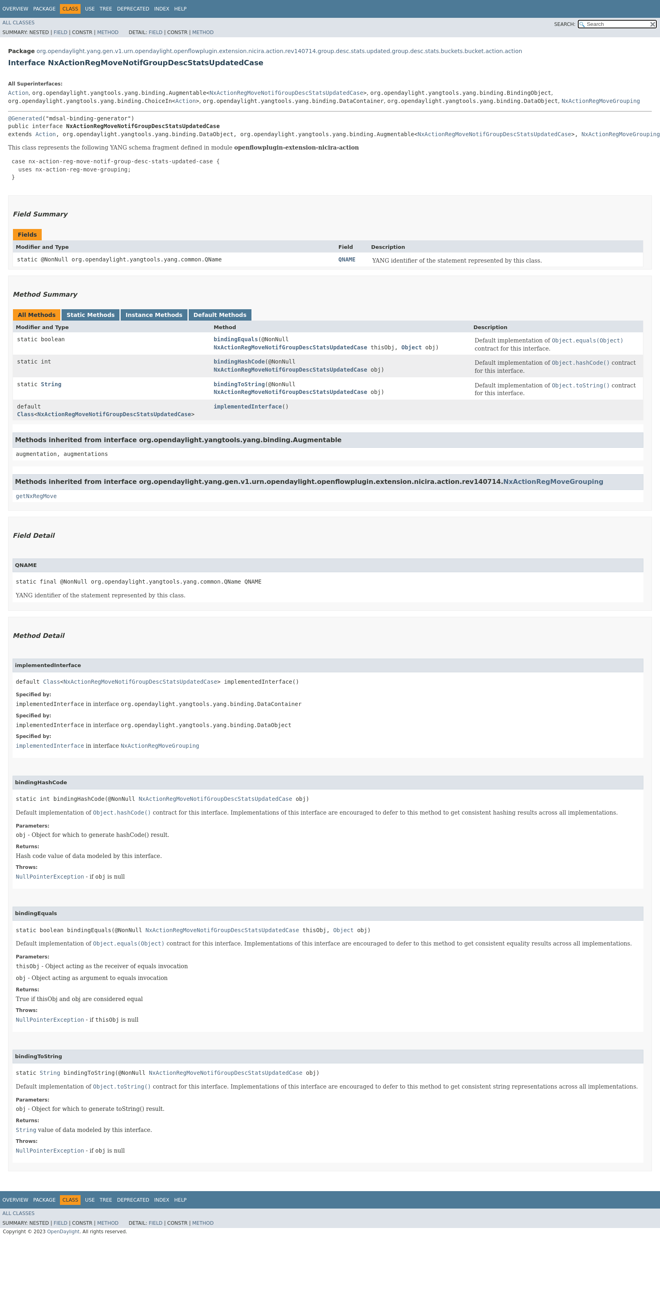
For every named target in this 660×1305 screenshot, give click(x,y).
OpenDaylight (63, 1231)
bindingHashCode (239, 361)
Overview (15, 9)
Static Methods (90, 315)
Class (25, 414)
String (51, 384)
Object (411, 347)
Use (90, 9)
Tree (106, 9)
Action (18, 93)
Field (60, 32)
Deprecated (133, 9)
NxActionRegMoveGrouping (601, 101)
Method (108, 32)
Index (162, 9)
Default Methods (220, 315)
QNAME (347, 259)
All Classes (18, 23)
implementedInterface (248, 406)
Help (180, 9)
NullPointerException (50, 876)
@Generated (25, 118)
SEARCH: (565, 24)
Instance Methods (154, 315)
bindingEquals (236, 339)
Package (44, 9)
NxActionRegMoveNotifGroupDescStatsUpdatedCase (286, 93)
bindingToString (239, 384)
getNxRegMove (36, 496)
